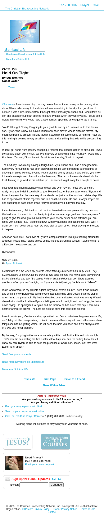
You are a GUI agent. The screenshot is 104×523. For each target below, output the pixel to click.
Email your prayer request (39, 464)
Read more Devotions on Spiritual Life (25, 54)
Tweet (11, 87)
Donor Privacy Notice (65, 509)
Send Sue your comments (16, 354)
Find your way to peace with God (23, 406)
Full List (56, 479)
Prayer (84, 5)
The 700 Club (68, 5)
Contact (52, 512)
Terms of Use (88, 509)
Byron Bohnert (14, 263)
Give (96, 5)
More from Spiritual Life (18, 59)
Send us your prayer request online (24, 411)
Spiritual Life (15, 50)
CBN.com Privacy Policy (35, 509)
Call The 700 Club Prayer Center (23, 416)
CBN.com (7, 104)
